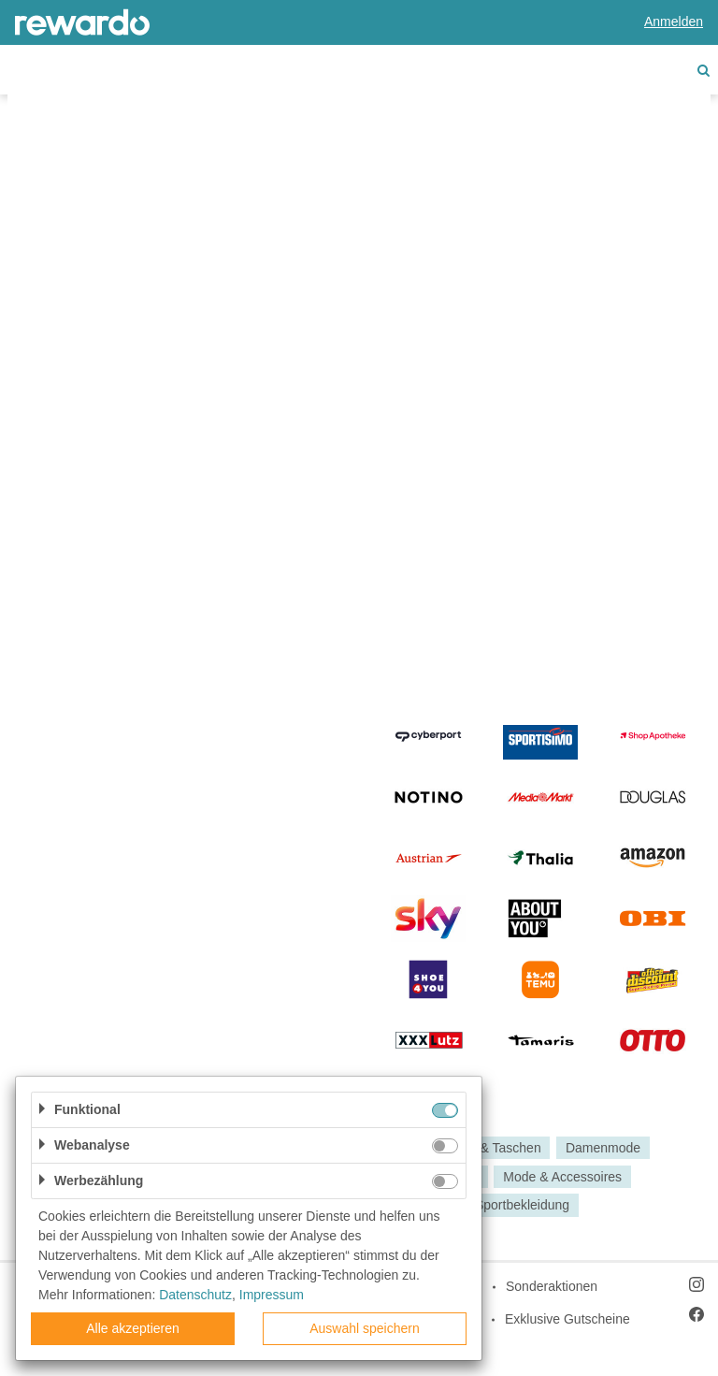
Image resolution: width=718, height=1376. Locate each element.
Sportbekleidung (522, 1205)
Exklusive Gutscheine (567, 1318)
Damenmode (603, 1147)
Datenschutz (195, 1294)
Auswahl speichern (364, 1328)
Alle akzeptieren (133, 1328)
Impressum (271, 1294)
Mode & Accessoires (562, 1176)
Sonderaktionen (551, 1286)
